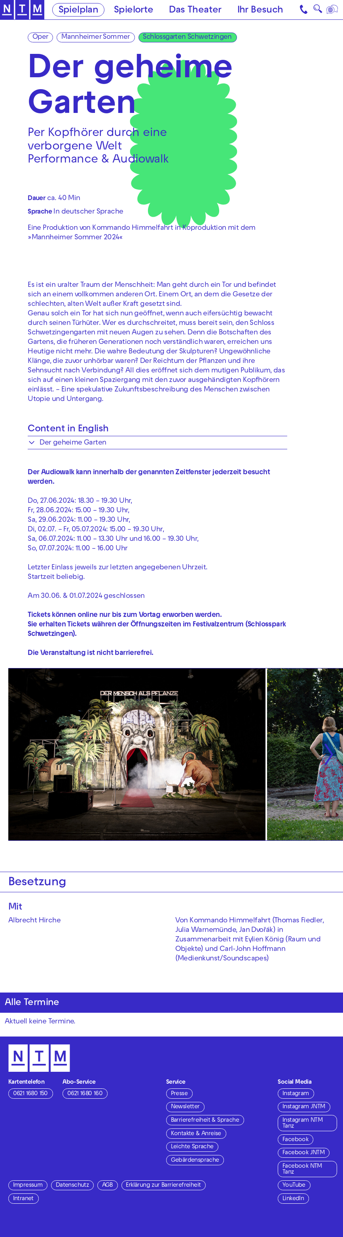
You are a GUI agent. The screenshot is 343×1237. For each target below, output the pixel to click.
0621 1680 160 (84, 1094)
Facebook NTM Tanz (302, 1169)
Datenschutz (72, 1185)
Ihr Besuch (260, 10)
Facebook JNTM (303, 1153)
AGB (107, 1185)
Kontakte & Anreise (196, 1134)
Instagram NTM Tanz (302, 1123)
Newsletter (185, 1107)
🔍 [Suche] (318, 11)
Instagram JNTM (303, 1107)
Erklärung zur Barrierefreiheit (163, 1185)
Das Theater (195, 10)
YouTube (293, 1185)
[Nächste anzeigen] (328, 754)
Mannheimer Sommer (95, 37)
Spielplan (79, 10)
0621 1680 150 (30, 1094)
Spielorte (133, 10)
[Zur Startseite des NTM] (22, 10)
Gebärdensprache (195, 1160)
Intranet (23, 1199)
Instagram (295, 1094)
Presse (179, 1094)
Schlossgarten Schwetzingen (187, 37)
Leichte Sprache (192, 1147)
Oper (40, 37)
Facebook (295, 1140)
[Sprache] (333, 9)
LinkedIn (293, 1199)
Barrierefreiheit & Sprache (205, 1120)
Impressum (28, 1185)
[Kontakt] (304, 9)
